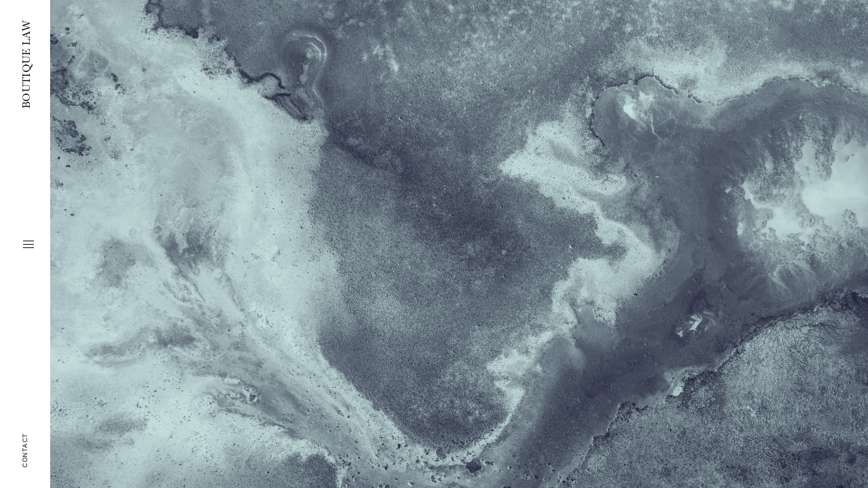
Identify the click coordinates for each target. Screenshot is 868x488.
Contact (24, 450)
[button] (28, 244)
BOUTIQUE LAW (25, 64)
